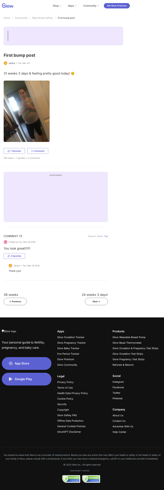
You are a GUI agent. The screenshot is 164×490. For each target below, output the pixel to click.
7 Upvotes (14, 151)
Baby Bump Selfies (42, 17)
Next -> (96, 301)
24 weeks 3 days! (95, 295)
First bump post (66, 17)
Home (7, 17)
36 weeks (11, 295)
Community (21, 17)
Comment (37, 151)
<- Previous (15, 301)
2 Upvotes (14, 256)
